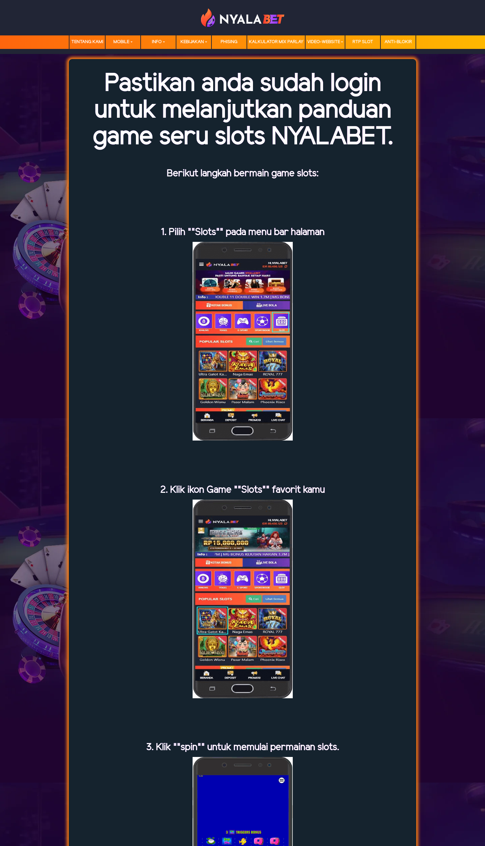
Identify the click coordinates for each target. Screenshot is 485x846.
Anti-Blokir (398, 42)
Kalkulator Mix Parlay (276, 42)
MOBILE (121, 42)
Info (157, 42)
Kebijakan (192, 42)
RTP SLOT (362, 42)
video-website (323, 42)
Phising (229, 42)
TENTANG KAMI (87, 42)
